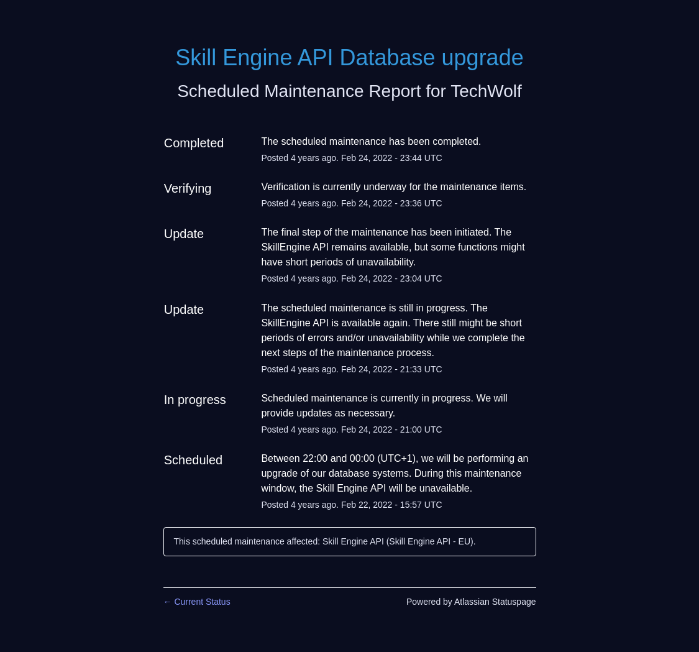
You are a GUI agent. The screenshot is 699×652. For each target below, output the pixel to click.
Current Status (197, 602)
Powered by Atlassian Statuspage (471, 602)
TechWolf (486, 91)
